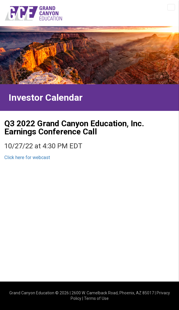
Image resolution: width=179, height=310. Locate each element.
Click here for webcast (27, 157)
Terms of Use (96, 298)
